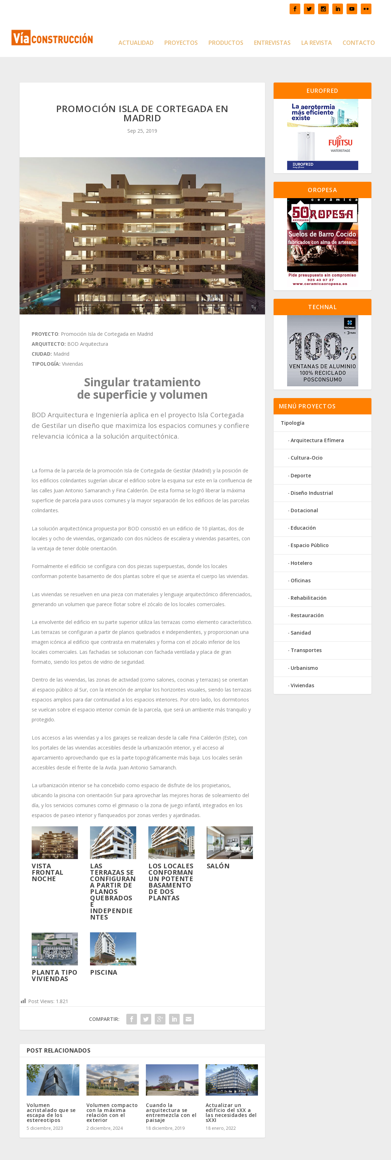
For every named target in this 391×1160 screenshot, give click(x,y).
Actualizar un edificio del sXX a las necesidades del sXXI (231, 1090)
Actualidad (136, 32)
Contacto (359, 32)
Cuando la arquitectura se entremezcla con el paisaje (171, 1090)
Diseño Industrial (312, 470)
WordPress (141, 1151)
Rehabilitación (309, 575)
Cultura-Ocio (307, 435)
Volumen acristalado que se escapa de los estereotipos (51, 1090)
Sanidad (301, 610)
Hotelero (301, 540)
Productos (225, 32)
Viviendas (302, 663)
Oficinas (301, 558)
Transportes (306, 628)
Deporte (301, 453)
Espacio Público (310, 523)
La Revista (316, 32)
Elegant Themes (70, 1151)
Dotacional (304, 488)
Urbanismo (304, 645)
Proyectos (181, 32)
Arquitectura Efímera (317, 418)
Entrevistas (272, 32)
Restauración (307, 593)
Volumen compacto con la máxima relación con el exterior (112, 1090)
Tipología (293, 400)
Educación (303, 505)
